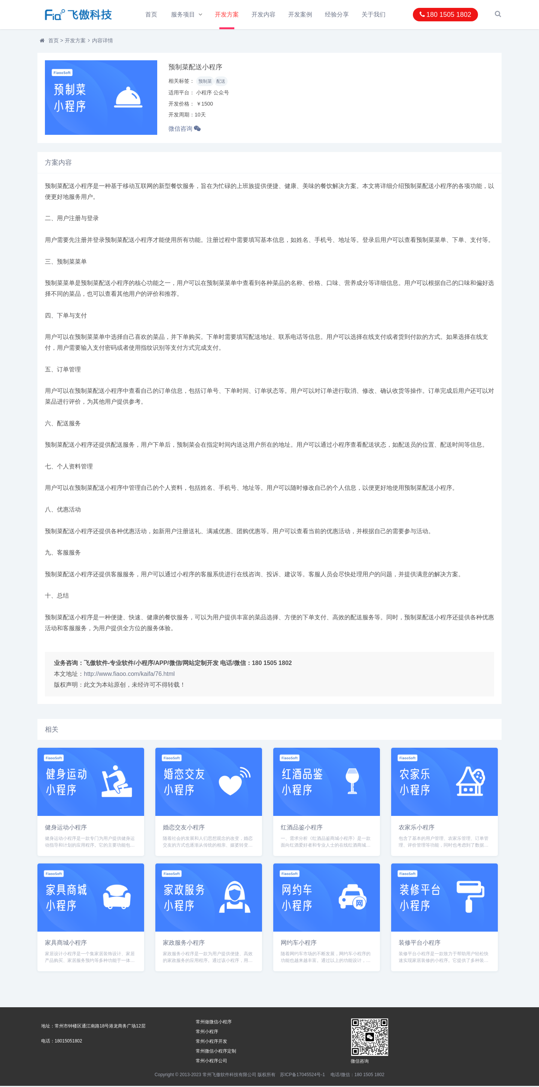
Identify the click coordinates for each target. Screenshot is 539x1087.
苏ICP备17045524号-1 (302, 1075)
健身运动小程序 (66, 828)
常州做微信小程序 (214, 1023)
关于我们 (375, 14)
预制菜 (205, 82)
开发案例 (301, 14)
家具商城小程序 (66, 944)
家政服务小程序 (184, 944)
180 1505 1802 (445, 14)
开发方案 (228, 14)
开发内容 (264, 14)
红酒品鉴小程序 (302, 828)
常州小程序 (207, 1032)
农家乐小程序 (417, 828)
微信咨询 (184, 130)
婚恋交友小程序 (184, 828)
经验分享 (338, 14)
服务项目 (183, 14)
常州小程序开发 (211, 1042)
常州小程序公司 (211, 1062)
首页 (151, 14)
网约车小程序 (299, 944)
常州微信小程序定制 (216, 1052)
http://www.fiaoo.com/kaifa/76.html (129, 675)
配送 (220, 82)
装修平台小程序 (420, 944)
